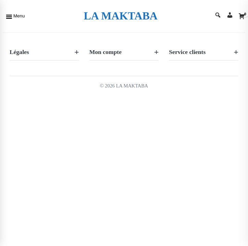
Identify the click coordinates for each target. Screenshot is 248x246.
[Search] (217, 15)
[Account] (229, 15)
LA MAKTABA (120, 16)
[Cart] (241, 16)
